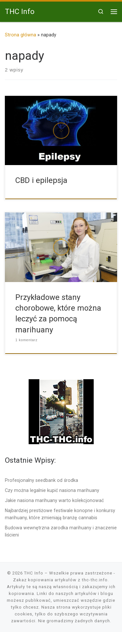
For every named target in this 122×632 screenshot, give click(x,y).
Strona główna (20, 34)
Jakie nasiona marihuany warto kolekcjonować (54, 500)
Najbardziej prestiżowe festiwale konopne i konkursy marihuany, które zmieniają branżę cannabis (60, 514)
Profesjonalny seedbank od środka (41, 480)
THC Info (33, 573)
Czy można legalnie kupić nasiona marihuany (52, 490)
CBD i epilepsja (41, 180)
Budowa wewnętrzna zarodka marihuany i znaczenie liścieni (61, 531)
